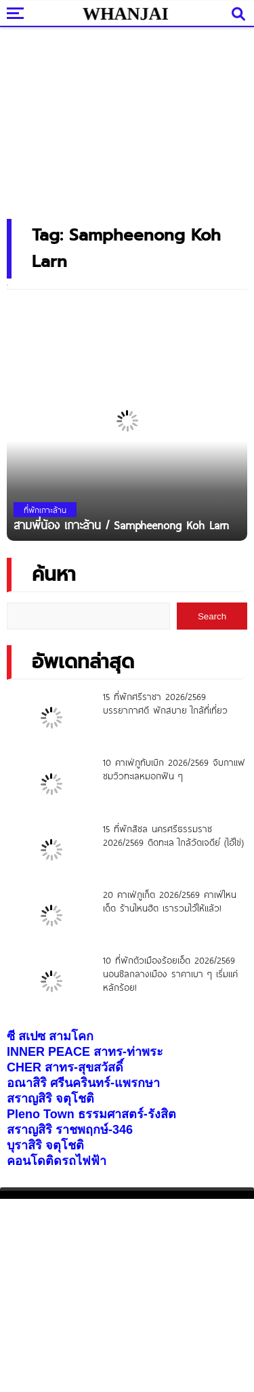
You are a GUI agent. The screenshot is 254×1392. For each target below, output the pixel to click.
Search (212, 616)
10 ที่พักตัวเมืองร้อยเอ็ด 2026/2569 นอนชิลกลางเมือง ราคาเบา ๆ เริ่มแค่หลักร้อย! (170, 974)
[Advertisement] (127, 118)
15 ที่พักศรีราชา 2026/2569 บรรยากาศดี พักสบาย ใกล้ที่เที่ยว (165, 703)
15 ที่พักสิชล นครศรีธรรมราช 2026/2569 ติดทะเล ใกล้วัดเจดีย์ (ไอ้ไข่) (173, 835)
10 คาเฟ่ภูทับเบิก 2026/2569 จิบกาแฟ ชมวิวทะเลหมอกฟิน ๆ (174, 769)
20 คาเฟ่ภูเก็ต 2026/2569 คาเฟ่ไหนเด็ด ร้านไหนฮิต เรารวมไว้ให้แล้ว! (169, 901)
